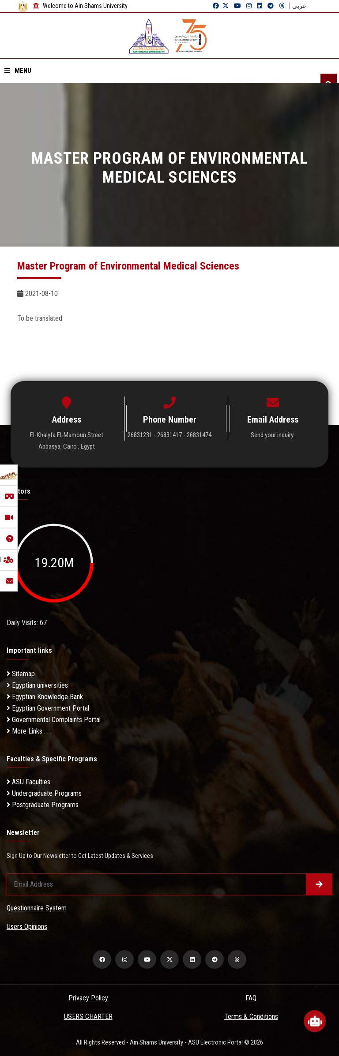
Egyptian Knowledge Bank (45, 697)
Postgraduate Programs (43, 805)
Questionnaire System (37, 908)
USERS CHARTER (88, 1016)
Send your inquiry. (272, 435)
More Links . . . (29, 731)
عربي (299, 5)
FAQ (250, 998)
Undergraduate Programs (44, 793)
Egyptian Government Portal (48, 708)
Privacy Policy (88, 998)
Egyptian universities (37, 685)
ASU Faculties (28, 782)
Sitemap (21, 674)
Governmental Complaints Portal (54, 719)
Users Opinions (27, 926)
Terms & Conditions (251, 1016)
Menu (17, 71)
